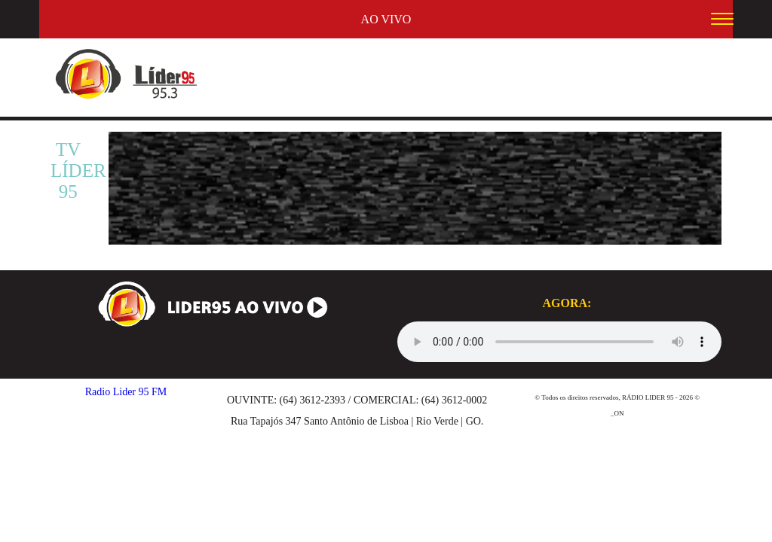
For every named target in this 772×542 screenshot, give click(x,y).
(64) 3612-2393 (313, 400)
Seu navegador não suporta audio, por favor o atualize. (559, 341)
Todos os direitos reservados (579, 397)
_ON (617, 413)
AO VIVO (386, 19)
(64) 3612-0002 (454, 400)
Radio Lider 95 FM (126, 391)
